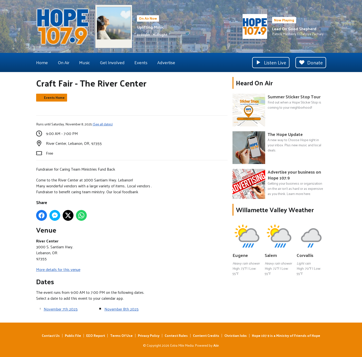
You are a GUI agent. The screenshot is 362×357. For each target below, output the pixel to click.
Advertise (166, 62)
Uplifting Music (150, 26)
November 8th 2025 (121, 308)
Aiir (216, 345)
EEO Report (95, 335)
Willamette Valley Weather (275, 209)
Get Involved (112, 62)
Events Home (54, 97)
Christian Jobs (235, 335)
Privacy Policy (148, 335)
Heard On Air (254, 83)
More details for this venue (58, 269)
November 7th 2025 (61, 308)
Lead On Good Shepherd (294, 28)
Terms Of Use (121, 335)
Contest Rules (176, 335)
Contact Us (51, 335)
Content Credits (206, 335)
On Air (63, 62)
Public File (73, 335)
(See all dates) (103, 124)
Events (140, 62)
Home (42, 62)
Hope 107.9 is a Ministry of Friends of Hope (286, 335)
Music (84, 62)
